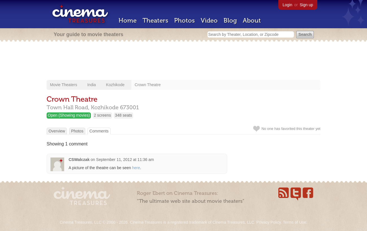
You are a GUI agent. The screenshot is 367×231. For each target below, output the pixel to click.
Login (287, 5)
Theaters (155, 20)
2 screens (102, 115)
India (91, 84)
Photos (184, 20)
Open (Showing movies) (69, 115)
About (252, 20)
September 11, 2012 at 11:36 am (125, 159)
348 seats (123, 115)
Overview (57, 131)
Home (128, 20)
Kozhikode (115, 84)
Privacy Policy (268, 222)
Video (209, 20)
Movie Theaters (63, 84)
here (136, 167)
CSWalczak (79, 159)
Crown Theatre (148, 84)
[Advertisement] (183, 61)
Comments (99, 131)
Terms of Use (294, 222)
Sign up (306, 5)
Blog (230, 20)
